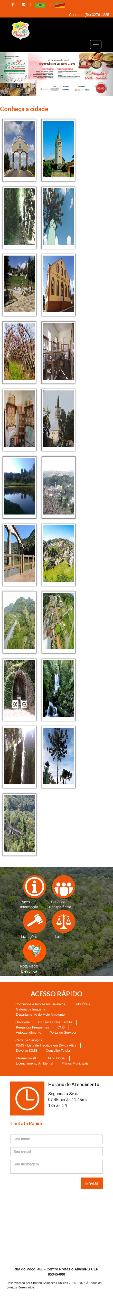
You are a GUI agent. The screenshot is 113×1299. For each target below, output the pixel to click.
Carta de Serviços (28, 1040)
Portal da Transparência (59, 892)
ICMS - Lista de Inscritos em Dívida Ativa (46, 1045)
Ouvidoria (22, 1022)
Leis (60, 924)
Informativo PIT (26, 1058)
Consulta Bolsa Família (55, 1022)
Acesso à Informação (29, 892)
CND (61, 1027)
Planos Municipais (75, 1063)
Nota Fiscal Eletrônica (29, 956)
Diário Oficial (55, 1058)
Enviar (91, 1183)
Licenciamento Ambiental (34, 1063)
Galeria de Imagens (30, 1009)
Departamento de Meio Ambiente (40, 1014)
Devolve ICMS (26, 1050)
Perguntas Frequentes (32, 1027)
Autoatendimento (28, 1032)
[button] (8, 74)
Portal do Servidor (63, 1032)
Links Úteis (82, 1004)
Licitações (30, 924)
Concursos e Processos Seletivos (40, 1004)
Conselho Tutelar (58, 1050)
